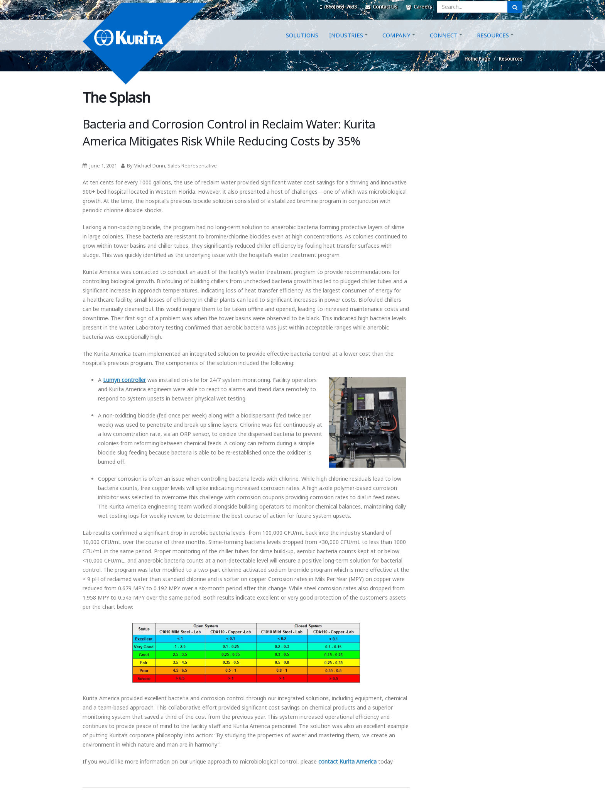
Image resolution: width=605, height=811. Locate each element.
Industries (346, 43)
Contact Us (381, 6)
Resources (493, 43)
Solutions (302, 43)
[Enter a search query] (472, 7)
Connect (444, 43)
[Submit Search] (514, 7)
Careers (419, 6)
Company (396, 43)
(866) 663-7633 (338, 6)
